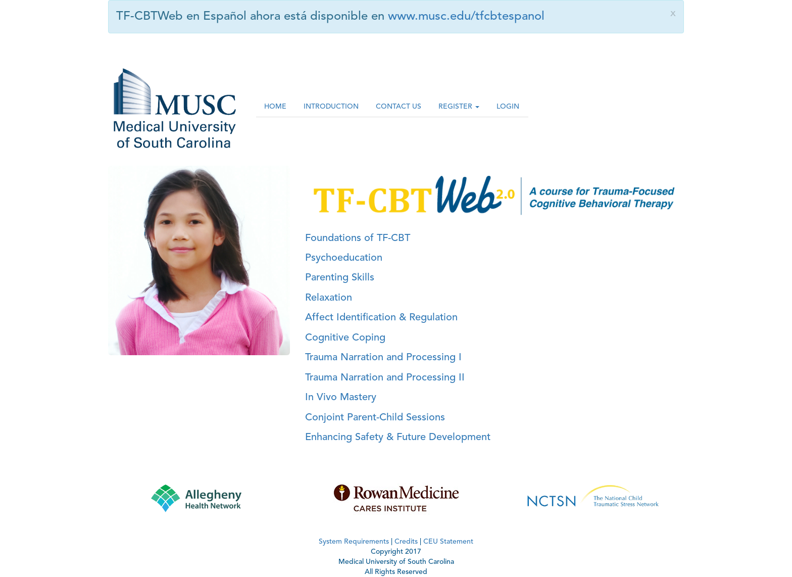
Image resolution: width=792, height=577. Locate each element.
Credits (406, 541)
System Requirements (354, 541)
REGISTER (458, 106)
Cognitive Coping (345, 338)
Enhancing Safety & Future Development (397, 437)
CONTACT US (398, 106)
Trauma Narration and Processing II (385, 378)
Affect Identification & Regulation (381, 318)
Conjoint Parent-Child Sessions (375, 418)
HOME (275, 106)
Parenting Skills (339, 278)
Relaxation (328, 298)
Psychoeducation (343, 258)
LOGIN (508, 106)
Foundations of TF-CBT (357, 238)
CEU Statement (448, 541)
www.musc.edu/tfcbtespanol (466, 17)
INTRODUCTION (331, 106)
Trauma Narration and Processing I (383, 358)
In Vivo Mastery (340, 398)
